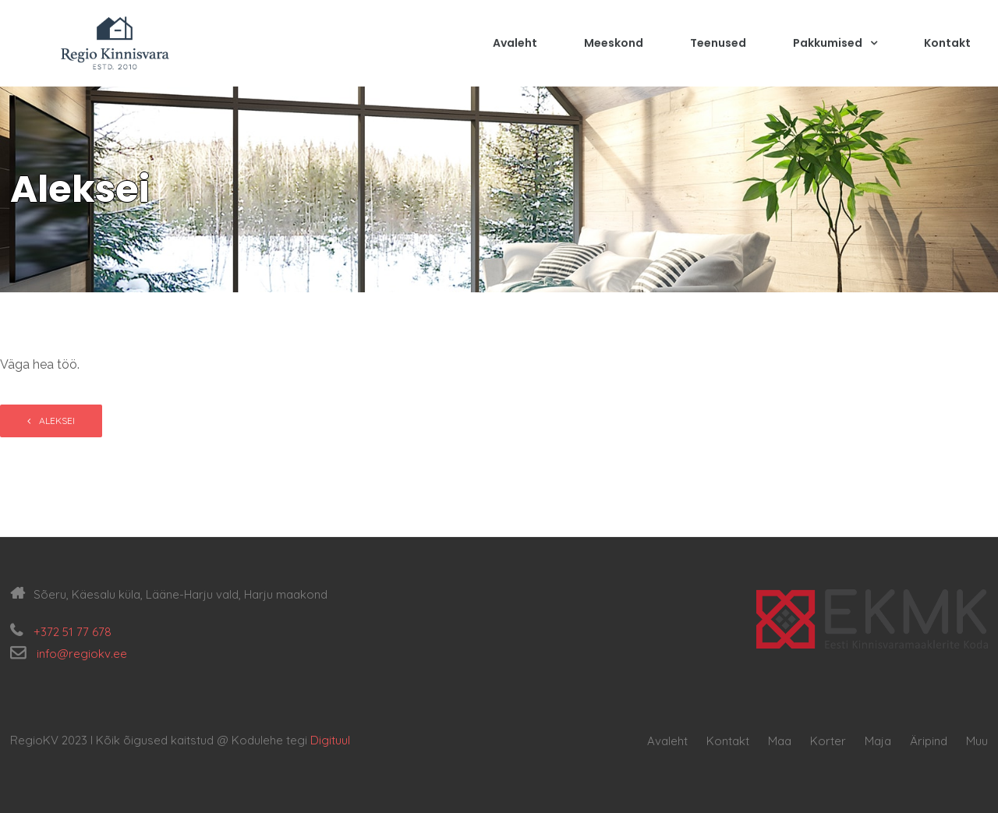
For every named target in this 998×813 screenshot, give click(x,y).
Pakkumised (835, 44)
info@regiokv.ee (82, 653)
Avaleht (515, 44)
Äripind (928, 740)
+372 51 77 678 (72, 631)
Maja (878, 740)
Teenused (718, 44)
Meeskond (613, 44)
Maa (779, 740)
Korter (828, 740)
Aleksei (57, 420)
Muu (977, 740)
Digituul (330, 740)
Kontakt (947, 44)
